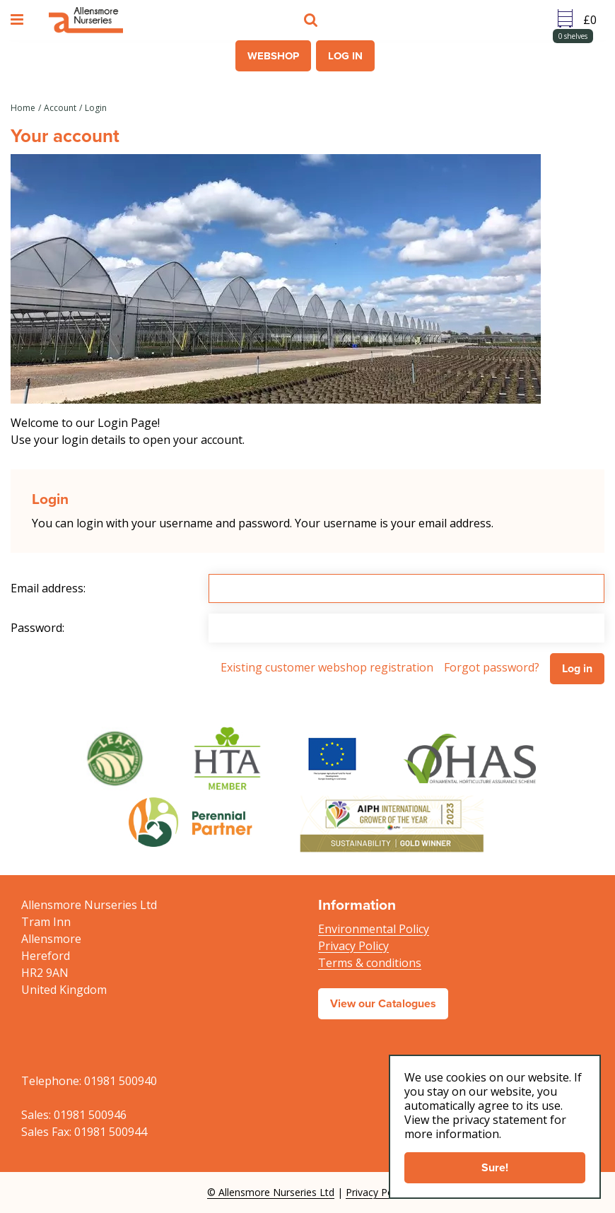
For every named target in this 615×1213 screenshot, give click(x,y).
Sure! (494, 1167)
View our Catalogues (383, 1003)
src (312, 19)
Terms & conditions (369, 963)
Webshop (273, 56)
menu (19, 19)
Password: (37, 627)
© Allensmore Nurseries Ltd (270, 1192)
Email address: (48, 588)
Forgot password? (491, 667)
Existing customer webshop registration (327, 667)
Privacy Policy (353, 946)
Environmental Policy (373, 929)
